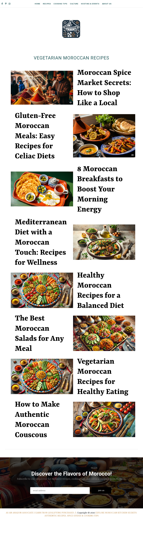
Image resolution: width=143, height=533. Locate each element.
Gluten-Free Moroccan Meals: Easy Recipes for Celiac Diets (35, 136)
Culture (74, 4)
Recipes (47, 4)
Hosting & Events (90, 4)
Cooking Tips (60, 4)
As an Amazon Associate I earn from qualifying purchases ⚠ (41, 513)
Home (37, 4)
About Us (106, 4)
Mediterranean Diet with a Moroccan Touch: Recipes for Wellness (41, 242)
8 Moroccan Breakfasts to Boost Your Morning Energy (100, 189)
